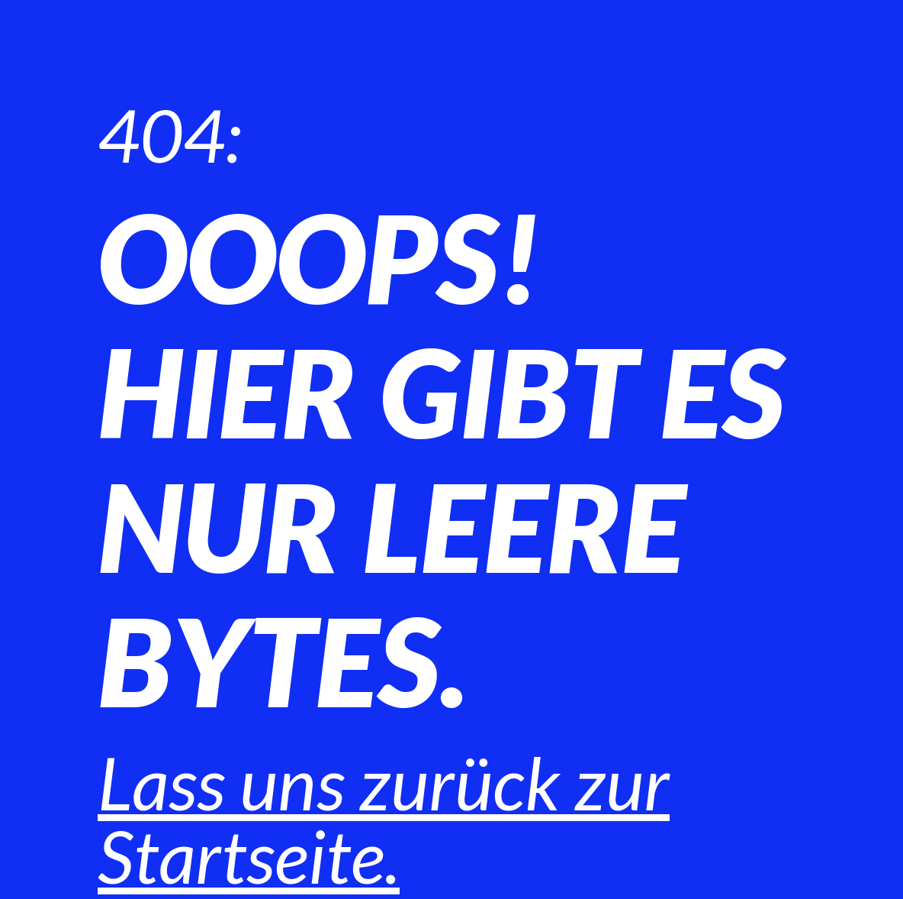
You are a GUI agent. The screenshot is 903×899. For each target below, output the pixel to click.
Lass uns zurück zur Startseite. (384, 818)
